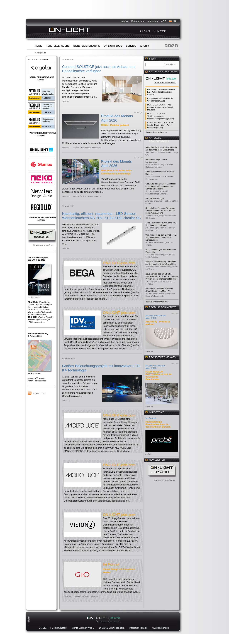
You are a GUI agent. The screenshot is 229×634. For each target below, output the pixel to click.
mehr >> (65, 101)
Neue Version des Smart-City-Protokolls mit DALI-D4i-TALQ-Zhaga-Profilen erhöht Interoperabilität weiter (161, 276)
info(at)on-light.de (139, 627)
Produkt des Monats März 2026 (155, 316)
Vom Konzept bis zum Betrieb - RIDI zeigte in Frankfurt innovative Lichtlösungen (161, 237)
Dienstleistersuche (86, 46)
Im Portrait (111, 564)
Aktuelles (39, 394)
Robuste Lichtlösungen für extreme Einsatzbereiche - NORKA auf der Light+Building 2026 (160, 210)
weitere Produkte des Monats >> (87, 148)
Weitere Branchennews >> (157, 302)
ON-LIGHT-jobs (113, 46)
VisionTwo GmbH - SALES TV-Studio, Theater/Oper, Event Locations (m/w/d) (160, 125)
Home (38, 46)
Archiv (144, 46)
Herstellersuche (57, 46)
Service (131, 46)
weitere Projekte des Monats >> (87, 196)
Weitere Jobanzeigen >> (156, 132)
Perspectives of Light (154, 198)
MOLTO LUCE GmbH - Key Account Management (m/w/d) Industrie (160, 107)
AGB (163, 21)
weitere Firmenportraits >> (86, 596)
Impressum (152, 21)
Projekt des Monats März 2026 (155, 366)
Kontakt (125, 21)
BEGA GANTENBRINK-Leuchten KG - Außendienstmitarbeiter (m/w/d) (161, 91)
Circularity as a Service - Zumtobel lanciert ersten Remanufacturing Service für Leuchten (160, 186)
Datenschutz (137, 21)
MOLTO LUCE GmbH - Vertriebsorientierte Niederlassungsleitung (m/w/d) (160, 116)
